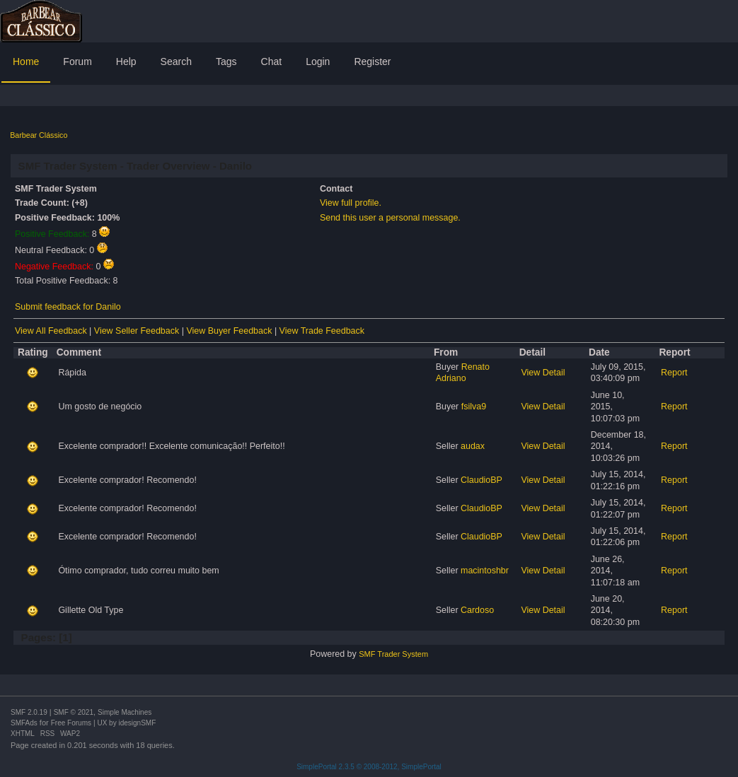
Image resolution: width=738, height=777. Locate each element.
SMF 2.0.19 (29, 712)
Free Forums (71, 723)
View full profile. (350, 203)
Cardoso (477, 610)
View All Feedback (51, 331)
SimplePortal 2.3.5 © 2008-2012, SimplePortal (369, 767)
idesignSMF (137, 723)
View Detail (543, 373)
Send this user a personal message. (390, 218)
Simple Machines (124, 712)
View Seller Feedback (136, 331)
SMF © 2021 (73, 712)
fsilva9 (473, 406)
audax (473, 446)
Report (674, 373)
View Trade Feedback (321, 331)
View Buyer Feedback (229, 331)
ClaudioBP (481, 480)
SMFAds (24, 723)
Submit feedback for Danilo (68, 307)
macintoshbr (485, 571)
